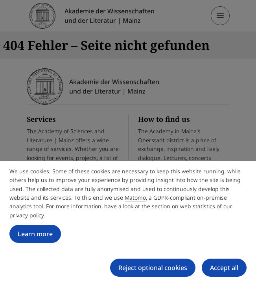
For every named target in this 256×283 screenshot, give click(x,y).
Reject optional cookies (152, 267)
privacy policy (26, 215)
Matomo (135, 197)
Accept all (224, 267)
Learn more (35, 234)
